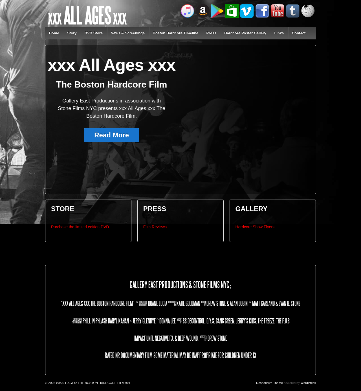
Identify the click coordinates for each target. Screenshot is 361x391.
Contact (298, 33)
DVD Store (94, 33)
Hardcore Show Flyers (255, 227)
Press (211, 33)
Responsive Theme (269, 383)
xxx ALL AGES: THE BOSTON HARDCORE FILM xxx (92, 383)
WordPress (308, 383)
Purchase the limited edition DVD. (80, 227)
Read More (111, 135)
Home (54, 33)
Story (71, 33)
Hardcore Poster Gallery (245, 33)
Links (279, 33)
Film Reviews (155, 227)
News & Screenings (128, 33)
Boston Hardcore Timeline (176, 33)
